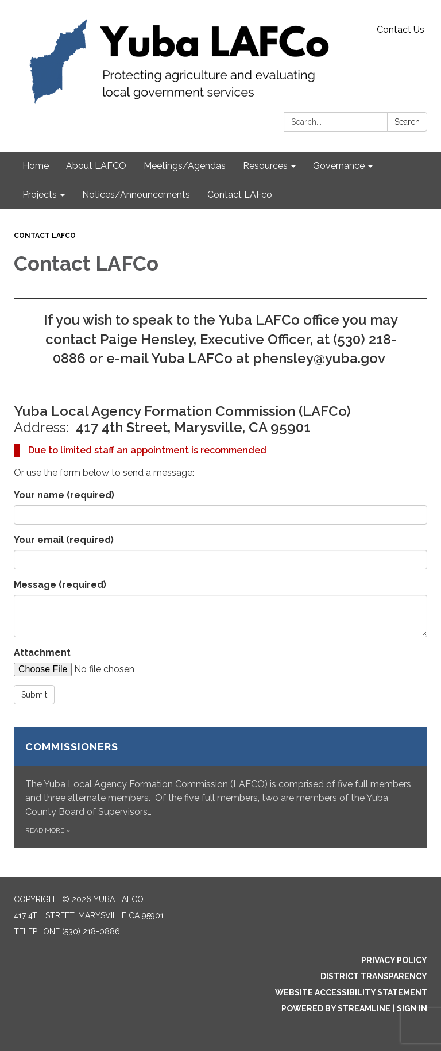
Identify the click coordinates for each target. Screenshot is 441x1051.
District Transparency (373, 976)
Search (407, 121)
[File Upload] (111, 669)
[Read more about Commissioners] (220, 787)
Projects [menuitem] (39, 194)
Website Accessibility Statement (351, 992)
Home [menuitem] (35, 165)
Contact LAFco (45, 236)
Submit (34, 694)
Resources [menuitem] (265, 165)
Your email (64, 539)
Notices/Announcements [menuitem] (136, 194)
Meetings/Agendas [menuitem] (185, 165)
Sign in (412, 1008)
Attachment (42, 652)
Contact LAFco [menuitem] (239, 194)
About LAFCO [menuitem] (96, 165)
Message (60, 584)
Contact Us (400, 29)
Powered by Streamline (335, 1008)
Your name (64, 495)
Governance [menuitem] (339, 165)
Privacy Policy (394, 960)
